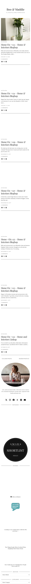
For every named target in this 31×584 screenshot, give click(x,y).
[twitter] (6, 400)
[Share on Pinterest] (6, 62)
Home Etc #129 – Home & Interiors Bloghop (13, 143)
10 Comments (4, 349)
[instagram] (10, 400)
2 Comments (4, 253)
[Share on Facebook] (2, 62)
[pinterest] (21, 400)
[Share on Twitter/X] (4, 62)
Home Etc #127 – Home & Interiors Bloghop (13, 192)
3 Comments (4, 59)
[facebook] (14, 400)
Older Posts (7, 358)
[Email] (25, 400)
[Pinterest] (8, 474)
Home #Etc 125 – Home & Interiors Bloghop (13, 241)
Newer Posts (24, 358)
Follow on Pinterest (15, 496)
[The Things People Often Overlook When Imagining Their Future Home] (15, 541)
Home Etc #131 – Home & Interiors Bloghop (13, 95)
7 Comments (4, 302)
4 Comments (4, 107)
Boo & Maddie (15, 9)
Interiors (4, 41)
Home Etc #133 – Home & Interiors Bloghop (13, 46)
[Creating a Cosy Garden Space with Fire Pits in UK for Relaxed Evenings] (15, 524)
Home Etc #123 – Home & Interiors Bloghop (13, 289)
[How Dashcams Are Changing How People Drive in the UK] (15, 559)
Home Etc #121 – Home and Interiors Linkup (14, 338)
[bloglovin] (17, 400)
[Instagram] (8, 413)
